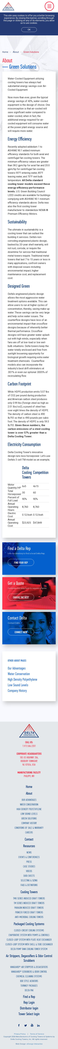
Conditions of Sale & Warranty (29, 828)
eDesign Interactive (35, 1044)
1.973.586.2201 (29, 746)
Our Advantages (17, 668)
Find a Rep (29, 997)
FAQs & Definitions (29, 885)
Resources (29, 846)
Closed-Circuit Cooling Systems (29, 930)
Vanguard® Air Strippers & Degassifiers (29, 967)
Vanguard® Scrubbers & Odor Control (29, 971)
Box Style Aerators (29, 981)
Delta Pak (29, 990)
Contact (29, 839)
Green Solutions (29, 818)
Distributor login (29, 1008)
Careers (29, 832)
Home (5, 52)
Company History (17, 690)
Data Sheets (29, 875)
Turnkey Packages (29, 985)
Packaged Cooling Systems (29, 924)
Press (29, 862)
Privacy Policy (20, 1034)
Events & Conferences (29, 857)
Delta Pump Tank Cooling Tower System (29, 949)
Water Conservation (19, 674)
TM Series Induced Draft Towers (29, 903)
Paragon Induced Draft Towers (29, 907)
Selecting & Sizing (29, 880)
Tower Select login (29, 1014)
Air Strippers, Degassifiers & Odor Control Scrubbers (29, 958)
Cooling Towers (29, 892)
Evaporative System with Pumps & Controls (29, 935)
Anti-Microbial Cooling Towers (29, 917)
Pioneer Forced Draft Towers (29, 912)
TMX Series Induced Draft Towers (29, 898)
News (29, 852)
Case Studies (29, 866)
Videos (29, 871)
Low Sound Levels (18, 685)
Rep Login (29, 1002)
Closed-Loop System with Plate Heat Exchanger (29, 939)
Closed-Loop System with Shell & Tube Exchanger (29, 944)
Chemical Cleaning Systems (29, 976)
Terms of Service (37, 1034)
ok (29, 29)
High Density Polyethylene (22, 679)
